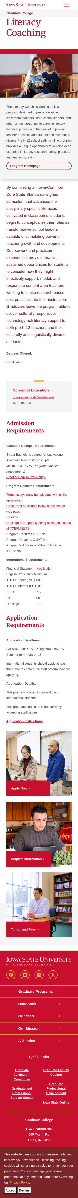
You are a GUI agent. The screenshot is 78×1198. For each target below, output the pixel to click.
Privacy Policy (19, 1182)
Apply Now (19, 788)
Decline (25, 1189)
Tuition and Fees (23, 929)
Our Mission (29, 1028)
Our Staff (26, 1016)
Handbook (27, 1004)
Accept (11, 1189)
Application (44, 568)
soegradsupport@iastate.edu (33, 397)
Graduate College (20, 13)
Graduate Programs (35, 991)
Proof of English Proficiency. (26, 477)
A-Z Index (26, 1041)
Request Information (26, 859)
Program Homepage (25, 166)
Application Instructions (24, 721)
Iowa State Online (56, 1102)
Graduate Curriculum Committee (21, 1074)
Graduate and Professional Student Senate (21, 1093)
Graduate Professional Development (56, 1088)
